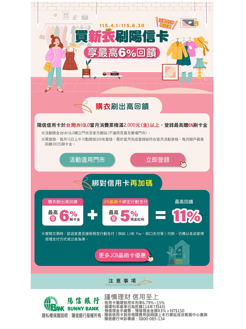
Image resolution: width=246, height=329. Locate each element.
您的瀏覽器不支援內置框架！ (123, 308)
